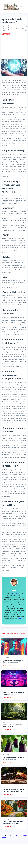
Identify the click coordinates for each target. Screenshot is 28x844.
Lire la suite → (7, 665)
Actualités (21, 28)
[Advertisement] (14, 46)
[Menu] (20, 6)
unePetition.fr (16, 593)
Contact (3, 837)
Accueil (16, 28)
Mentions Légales (20, 835)
